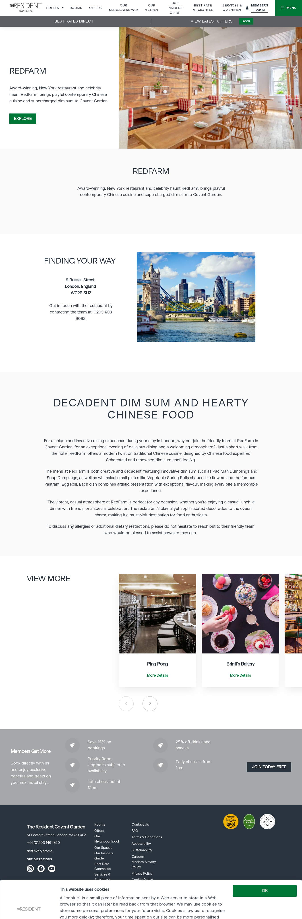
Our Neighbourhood (106, 839)
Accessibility (141, 843)
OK (265, 855)
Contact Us (140, 824)
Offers (95, 8)
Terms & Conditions (147, 837)
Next (150, 703)
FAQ (135, 830)
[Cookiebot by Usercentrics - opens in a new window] (28, 910)
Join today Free (269, 767)
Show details (71, 910)
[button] (288, 8)
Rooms (76, 8)
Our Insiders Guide (175, 8)
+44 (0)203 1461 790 (43, 843)
